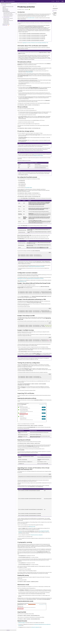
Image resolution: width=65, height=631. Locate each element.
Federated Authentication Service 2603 (8, 6)
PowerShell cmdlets (6, 21)
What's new (4, 7)
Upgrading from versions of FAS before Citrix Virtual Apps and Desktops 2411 (35, 42)
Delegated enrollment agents (38, 154)
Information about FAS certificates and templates (55, 14)
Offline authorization (29, 71)
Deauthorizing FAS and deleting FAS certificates (36, 265)
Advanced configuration (6, 11)
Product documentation (10, 1)
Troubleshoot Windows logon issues (8, 20)
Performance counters (6, 19)
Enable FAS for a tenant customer (7, 13)
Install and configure (5, 10)
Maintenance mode (23, 280)
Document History (6, 25)
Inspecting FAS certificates (21, 277)
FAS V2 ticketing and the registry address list (9, 12)
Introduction (55, 10)
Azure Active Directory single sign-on (8, 14)
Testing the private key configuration (36, 533)
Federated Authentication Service (23, 3)
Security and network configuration (8, 18)
